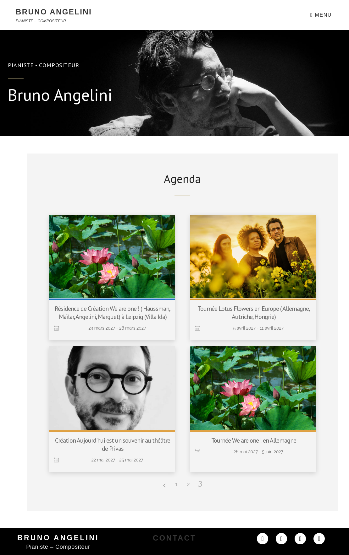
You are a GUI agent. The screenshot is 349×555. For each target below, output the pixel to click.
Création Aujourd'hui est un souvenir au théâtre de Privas (112, 444)
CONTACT (174, 538)
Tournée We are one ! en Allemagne (253, 440)
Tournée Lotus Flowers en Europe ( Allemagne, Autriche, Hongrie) (254, 312)
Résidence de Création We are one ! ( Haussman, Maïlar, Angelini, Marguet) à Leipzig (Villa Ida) (112, 312)
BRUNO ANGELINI (54, 12)
